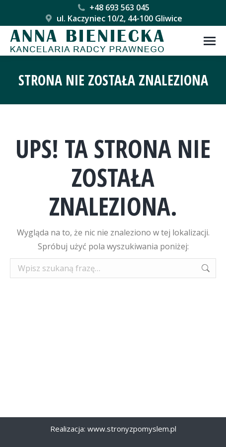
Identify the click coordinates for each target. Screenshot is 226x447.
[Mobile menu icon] (209, 41)
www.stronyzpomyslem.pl (131, 429)
